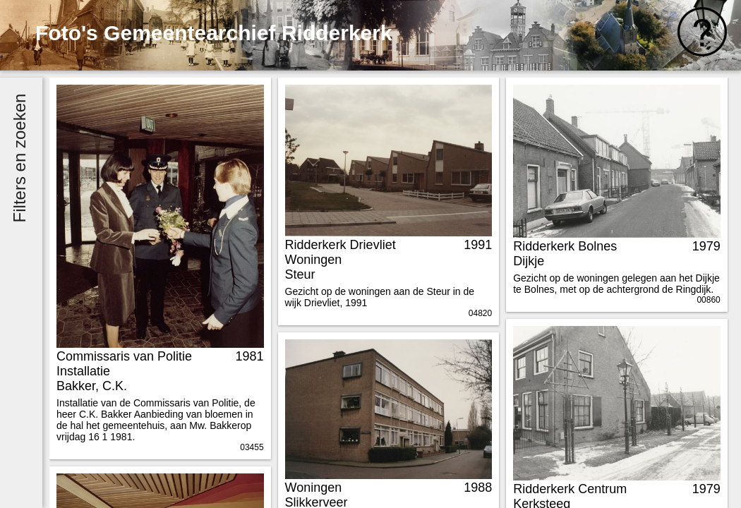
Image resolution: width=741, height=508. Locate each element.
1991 (478, 245)
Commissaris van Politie (124, 356)
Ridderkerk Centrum (570, 489)
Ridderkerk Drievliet (340, 245)
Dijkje (528, 261)
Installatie (83, 371)
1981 (250, 356)
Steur (300, 274)
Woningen (313, 260)
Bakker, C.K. (91, 386)
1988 (478, 487)
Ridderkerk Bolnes (565, 246)
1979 (706, 246)
